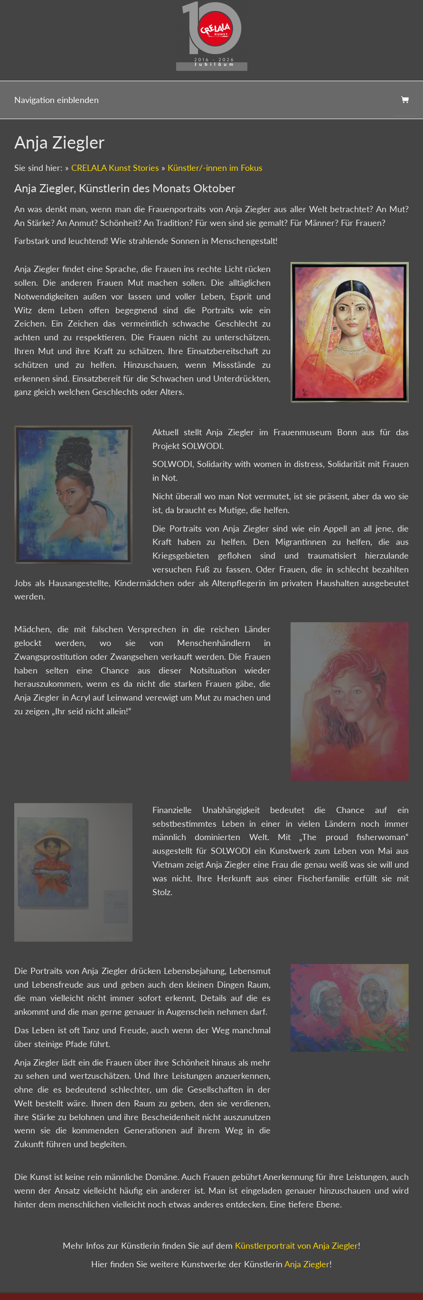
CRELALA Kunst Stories (115, 167)
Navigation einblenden (56, 99)
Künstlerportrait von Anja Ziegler (296, 1245)
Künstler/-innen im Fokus (215, 167)
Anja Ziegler (306, 1264)
